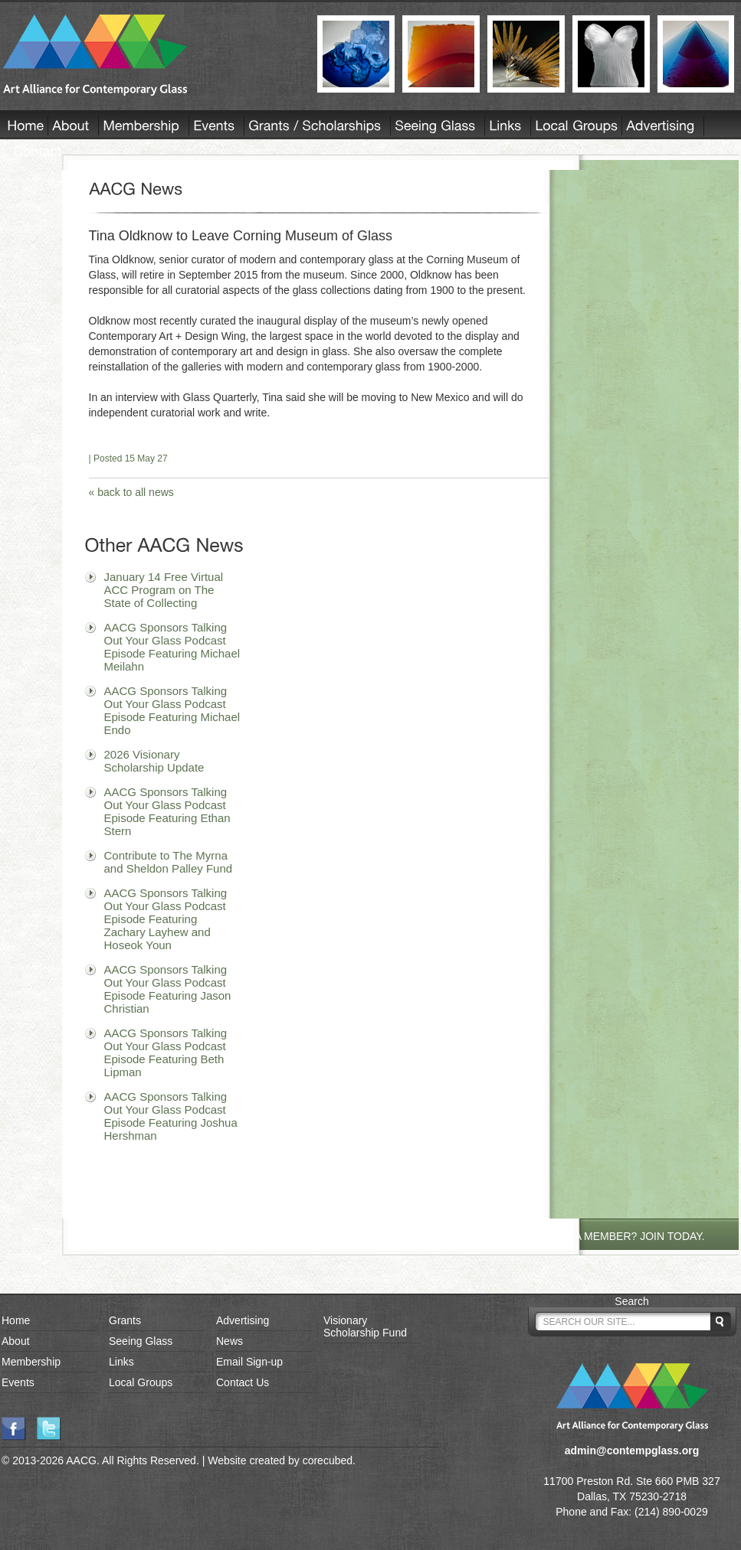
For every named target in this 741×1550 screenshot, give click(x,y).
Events (18, 1382)
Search (631, 1301)
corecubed (327, 1460)
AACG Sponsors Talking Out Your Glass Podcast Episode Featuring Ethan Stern (167, 811)
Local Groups (140, 1382)
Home (16, 1320)
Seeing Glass (140, 1341)
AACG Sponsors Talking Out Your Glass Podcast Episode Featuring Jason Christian (167, 989)
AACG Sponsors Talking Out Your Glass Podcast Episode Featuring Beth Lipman (166, 1052)
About (16, 1341)
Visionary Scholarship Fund (365, 1326)
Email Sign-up (249, 1362)
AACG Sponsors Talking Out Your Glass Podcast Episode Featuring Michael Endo (172, 710)
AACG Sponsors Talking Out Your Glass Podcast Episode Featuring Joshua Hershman (171, 1116)
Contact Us (242, 1382)
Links (121, 1362)
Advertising (242, 1320)
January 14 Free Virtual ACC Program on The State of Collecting (164, 589)
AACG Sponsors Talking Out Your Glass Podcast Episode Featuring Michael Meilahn (172, 647)
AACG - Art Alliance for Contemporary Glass (150, 55)
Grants (125, 1320)
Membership (31, 1362)
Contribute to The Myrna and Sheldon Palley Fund (168, 862)
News (229, 1341)
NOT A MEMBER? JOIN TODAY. (627, 1236)
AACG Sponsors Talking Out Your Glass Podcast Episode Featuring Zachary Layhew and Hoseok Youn (166, 918)
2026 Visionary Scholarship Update (154, 761)
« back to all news (131, 492)
